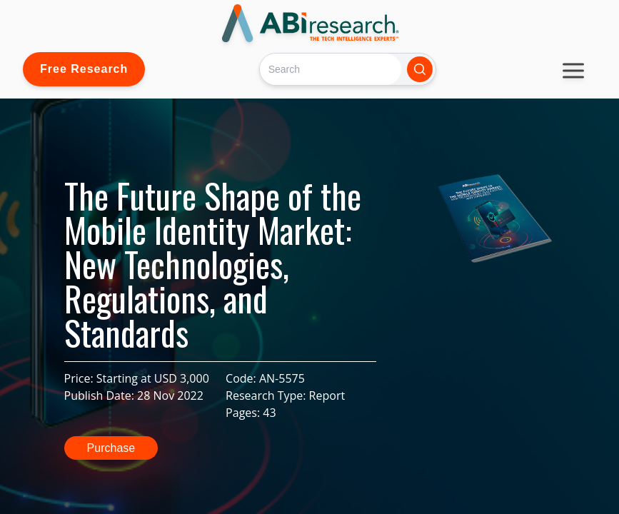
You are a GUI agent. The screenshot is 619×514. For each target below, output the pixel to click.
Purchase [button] (111, 448)
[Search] (330, 69)
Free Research (84, 69)
